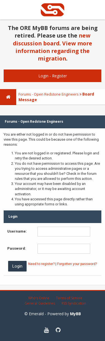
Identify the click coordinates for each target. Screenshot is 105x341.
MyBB (75, 313)
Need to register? (41, 264)
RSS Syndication (74, 303)
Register (59, 75)
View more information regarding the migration (53, 51)
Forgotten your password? (77, 264)
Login (43, 75)
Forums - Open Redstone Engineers (48, 94)
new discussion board (51, 39)
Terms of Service (69, 298)
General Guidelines (40, 303)
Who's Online (38, 298)
